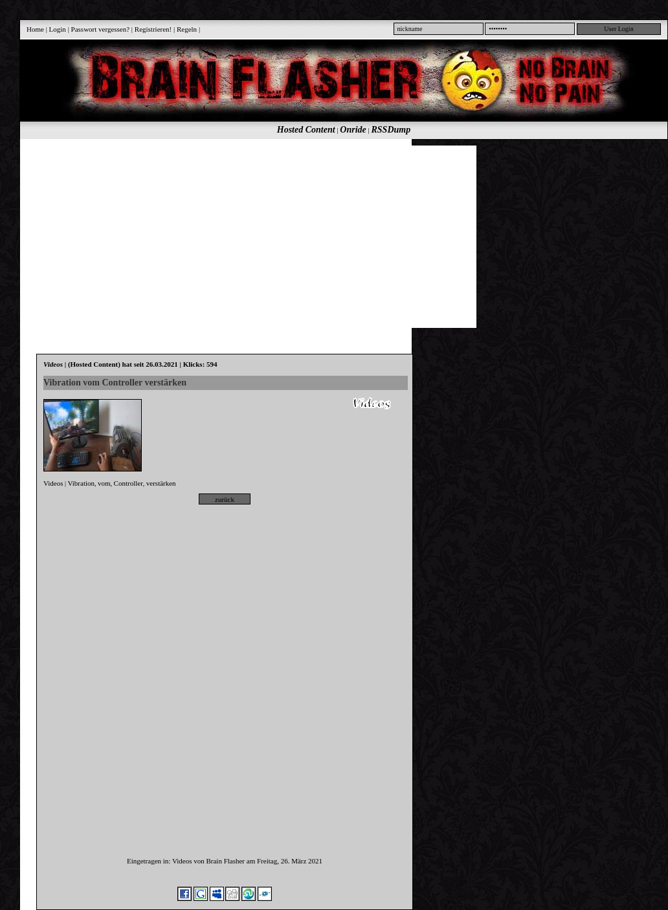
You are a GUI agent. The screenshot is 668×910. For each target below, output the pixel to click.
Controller (128, 483)
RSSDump (391, 130)
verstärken (161, 483)
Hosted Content (306, 130)
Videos (53, 483)
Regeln (187, 29)
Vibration (81, 483)
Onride (353, 130)
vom (104, 483)
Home (35, 29)
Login (57, 29)
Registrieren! (153, 29)
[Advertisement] (240, 236)
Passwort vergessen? (100, 29)
